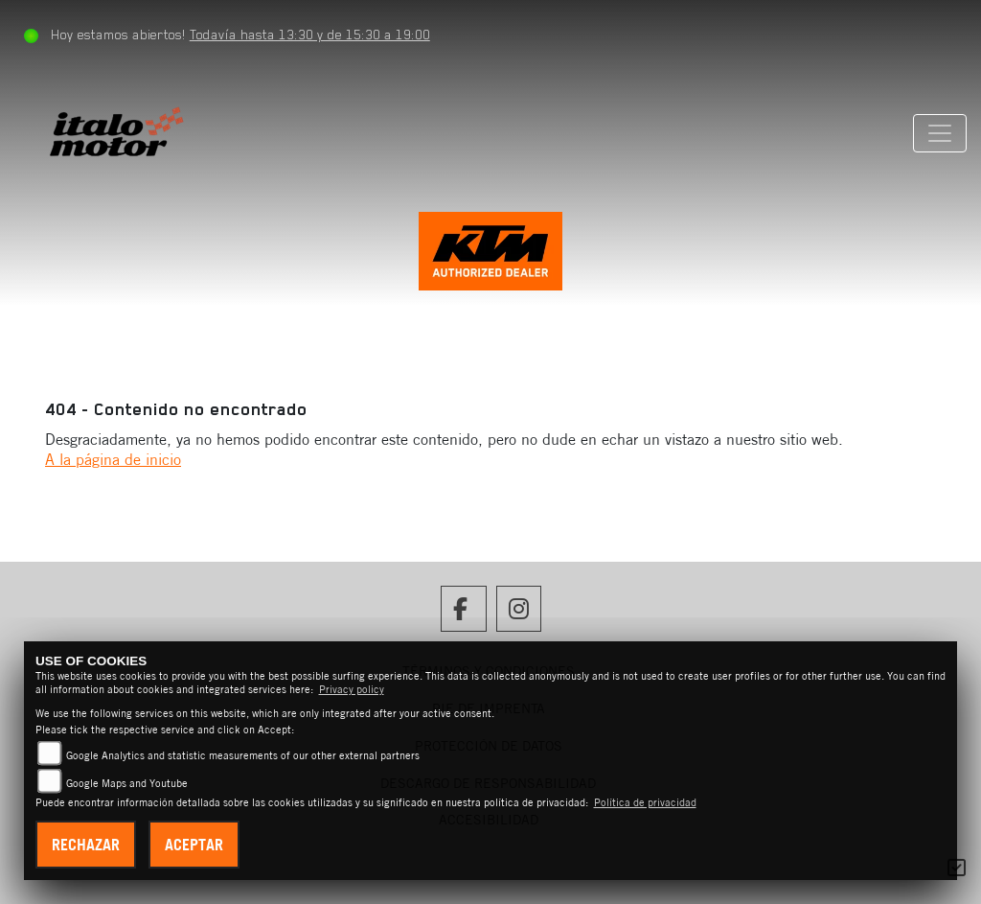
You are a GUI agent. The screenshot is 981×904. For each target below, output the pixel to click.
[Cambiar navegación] (940, 133)
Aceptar (194, 844)
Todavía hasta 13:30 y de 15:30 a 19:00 (310, 34)
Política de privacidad (645, 802)
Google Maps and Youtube (127, 783)
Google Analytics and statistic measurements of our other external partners (243, 755)
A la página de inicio (113, 459)
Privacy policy (351, 689)
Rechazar (86, 844)
